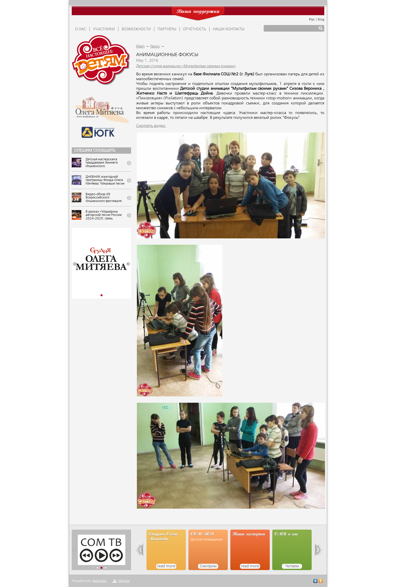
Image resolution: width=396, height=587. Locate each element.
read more (166, 566)
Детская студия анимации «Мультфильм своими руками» (186, 66)
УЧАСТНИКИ (104, 29)
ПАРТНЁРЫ (167, 29)
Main (140, 46)
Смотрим (208, 566)
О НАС (80, 29)
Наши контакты (228, 29)
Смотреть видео (151, 126)
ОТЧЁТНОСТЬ (194, 29)
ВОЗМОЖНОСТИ (136, 29)
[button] (74, 264)
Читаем (292, 566)
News (155, 46)
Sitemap (124, 581)
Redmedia (99, 581)
